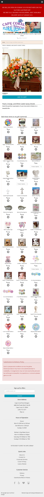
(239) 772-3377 (22, 38)
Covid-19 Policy (22, 461)
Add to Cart (22, 97)
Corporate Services (22, 459)
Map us (22, 412)
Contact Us (22, 457)
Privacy (22, 475)
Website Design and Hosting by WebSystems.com (32, 493)
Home (3, 42)
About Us (22, 455)
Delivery (22, 473)
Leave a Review (22, 464)
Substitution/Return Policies (22, 477)
